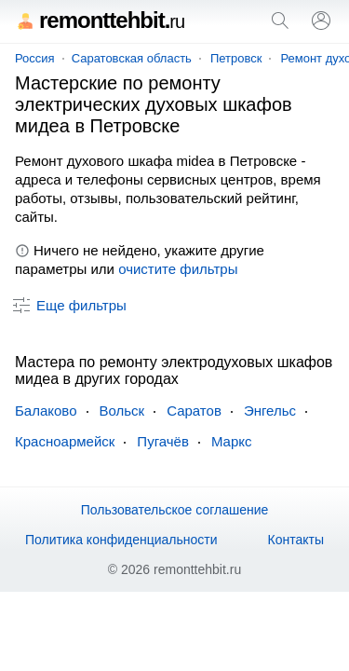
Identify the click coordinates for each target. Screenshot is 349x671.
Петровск (236, 58)
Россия (35, 58)
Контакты (296, 539)
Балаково (46, 410)
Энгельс (270, 410)
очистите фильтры (177, 269)
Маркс (231, 441)
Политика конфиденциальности (121, 539)
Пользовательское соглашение (175, 509)
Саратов (194, 410)
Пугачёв (163, 441)
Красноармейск (64, 441)
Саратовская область (132, 58)
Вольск (122, 410)
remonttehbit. (99, 20)
